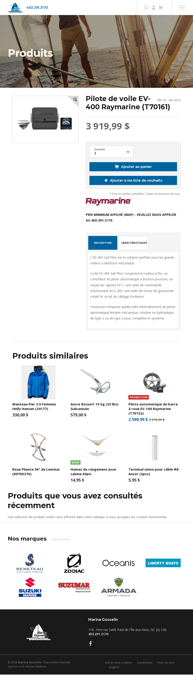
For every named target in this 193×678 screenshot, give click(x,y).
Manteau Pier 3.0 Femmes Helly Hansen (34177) (34, 410)
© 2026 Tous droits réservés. (39, 666)
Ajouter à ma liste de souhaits (135, 184)
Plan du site (165, 666)
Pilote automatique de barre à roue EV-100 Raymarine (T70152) (153, 412)
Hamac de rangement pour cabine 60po (93, 475)
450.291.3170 (37, 7)
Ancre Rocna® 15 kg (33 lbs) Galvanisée (94, 410)
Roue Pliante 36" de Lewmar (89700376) (36, 475)
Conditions (144, 666)
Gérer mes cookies (118, 666)
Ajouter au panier (136, 170)
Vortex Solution (35, 670)
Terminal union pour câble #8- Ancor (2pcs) (154, 475)
